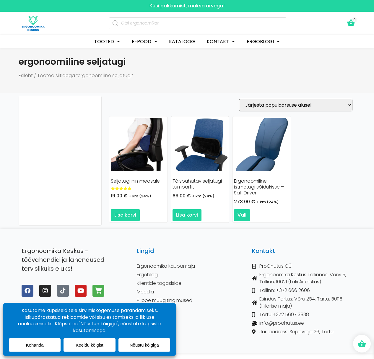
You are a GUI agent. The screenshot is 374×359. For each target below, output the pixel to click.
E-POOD (144, 41)
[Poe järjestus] (295, 105)
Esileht (26, 75)
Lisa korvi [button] (125, 215)
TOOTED (107, 41)
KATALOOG (182, 41)
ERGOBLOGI (263, 41)
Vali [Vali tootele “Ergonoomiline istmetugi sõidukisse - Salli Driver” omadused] (242, 215)
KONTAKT (221, 41)
